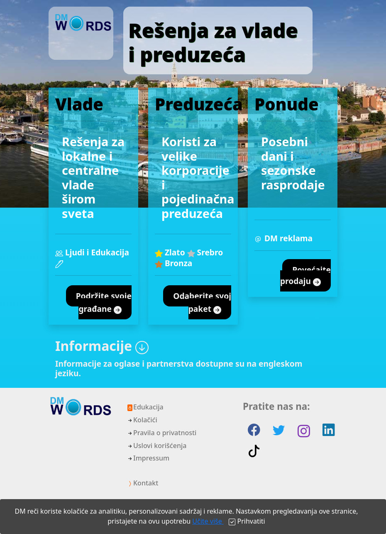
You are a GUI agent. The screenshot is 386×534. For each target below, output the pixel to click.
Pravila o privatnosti (161, 432)
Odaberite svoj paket (202, 302)
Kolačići (142, 419)
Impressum (148, 458)
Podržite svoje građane (104, 302)
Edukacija (145, 407)
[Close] (247, 521)
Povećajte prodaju (305, 275)
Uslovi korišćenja (156, 445)
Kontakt (142, 482)
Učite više (208, 521)
